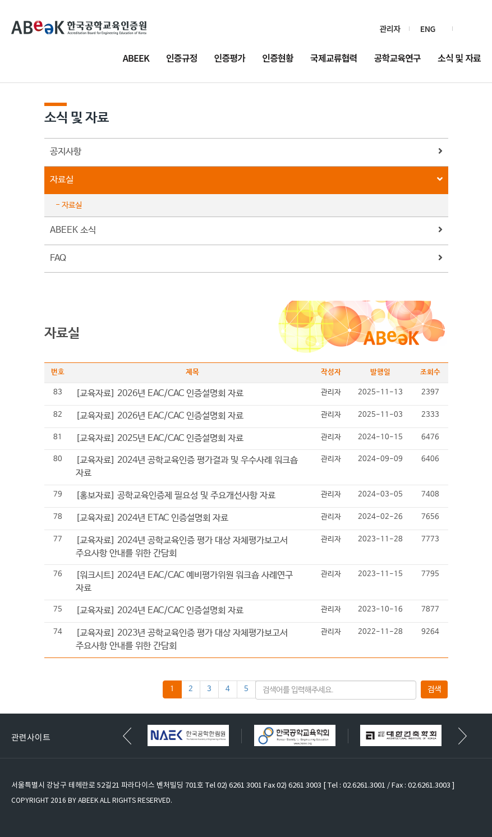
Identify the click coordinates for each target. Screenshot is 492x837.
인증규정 (181, 59)
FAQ (246, 258)
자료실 (246, 180)
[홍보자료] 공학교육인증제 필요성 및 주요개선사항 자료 (175, 495)
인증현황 (277, 59)
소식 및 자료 (459, 59)
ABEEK (136, 59)
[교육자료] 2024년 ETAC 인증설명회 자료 (152, 518)
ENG (427, 28)
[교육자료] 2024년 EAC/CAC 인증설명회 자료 (159, 610)
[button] (462, 736)
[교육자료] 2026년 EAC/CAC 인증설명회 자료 (159, 393)
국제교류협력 (333, 59)
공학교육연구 (397, 59)
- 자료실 (69, 205)
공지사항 (246, 152)
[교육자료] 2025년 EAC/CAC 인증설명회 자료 (159, 438)
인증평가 (230, 59)
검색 (471, 28)
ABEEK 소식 (246, 230)
